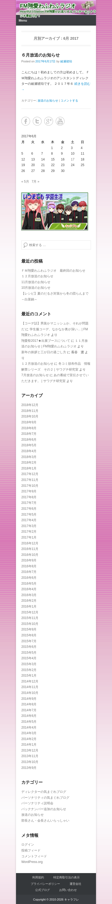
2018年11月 (29, 411)
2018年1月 (29, 468)
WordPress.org (32, 862)
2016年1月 (29, 606)
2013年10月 (29, 762)
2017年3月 (29, 526)
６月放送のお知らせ (40, 55)
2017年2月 (29, 531)
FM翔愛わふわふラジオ (48, 6)
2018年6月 (29, 439)
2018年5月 (29, 445)
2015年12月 (29, 612)
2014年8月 (29, 704)
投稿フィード (31, 850)
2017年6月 (29, 509)
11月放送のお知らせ (35, 282)
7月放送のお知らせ (35, 375)
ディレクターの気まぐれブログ (43, 792)
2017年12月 (29, 474)
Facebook (25, 121)
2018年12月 (29, 405)
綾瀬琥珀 (66, 61)
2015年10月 (29, 624)
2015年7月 (29, 641)
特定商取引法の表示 (66, 877)
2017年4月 (29, 520)
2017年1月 (29, 537)
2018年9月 (29, 422)
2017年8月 (29, 497)
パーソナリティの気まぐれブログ (45, 797)
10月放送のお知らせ (35, 288)
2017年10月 (29, 486)
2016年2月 (29, 600)
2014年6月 (29, 716)
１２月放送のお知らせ (37, 276)
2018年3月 (29, 457)
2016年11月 (29, 549)
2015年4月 (29, 658)
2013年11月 (29, 756)
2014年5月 (29, 722)
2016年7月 (29, 572)
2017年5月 (29, 514)
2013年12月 (29, 750)
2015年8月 (29, 635)
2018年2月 (29, 462)
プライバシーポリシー (45, 883)
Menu (23, 20)
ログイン (27, 844)
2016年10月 (29, 555)
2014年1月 (29, 744)
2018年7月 (29, 434)
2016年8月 (29, 566)
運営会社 (75, 883)
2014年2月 (29, 739)
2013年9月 (29, 768)
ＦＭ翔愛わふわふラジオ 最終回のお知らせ (53, 270)
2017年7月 (29, 503)
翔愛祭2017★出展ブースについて (45, 341)
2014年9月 (29, 699)
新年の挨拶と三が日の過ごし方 (43, 352)
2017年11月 (29, 480)
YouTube (60, 121)
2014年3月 (29, 733)
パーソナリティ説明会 (37, 803)
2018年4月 (29, 451)
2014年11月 (29, 687)
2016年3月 (29, 595)
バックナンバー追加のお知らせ (43, 809)
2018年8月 (29, 428)
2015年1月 (29, 675)
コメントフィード (34, 856)
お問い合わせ (68, 889)
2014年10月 (29, 693)
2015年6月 (29, 647)
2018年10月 (29, 416)
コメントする (69, 100)
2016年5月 (29, 583)
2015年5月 (29, 652)
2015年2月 (29, 670)
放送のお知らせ (48, 100)
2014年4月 (29, 727)
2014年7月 (29, 710)
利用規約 (38, 877)
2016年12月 (29, 543)
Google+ (48, 121)
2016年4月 (29, 589)
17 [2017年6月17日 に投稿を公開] (72, 159)
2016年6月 (29, 578)
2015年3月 (29, 664)
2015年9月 (29, 629)
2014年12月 (29, 681)
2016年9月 (29, 560)
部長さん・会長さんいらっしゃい (45, 820)
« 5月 (25, 181)
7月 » (35, 181)
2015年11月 (29, 618)
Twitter (37, 121)
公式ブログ (42, 889)
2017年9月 (29, 491)
